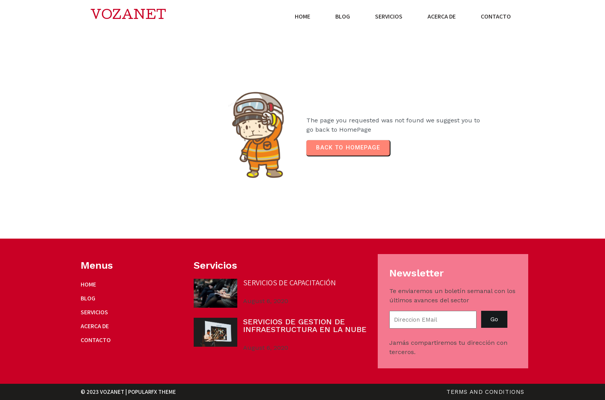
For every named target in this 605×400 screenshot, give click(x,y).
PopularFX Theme (152, 391)
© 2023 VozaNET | (104, 391)
